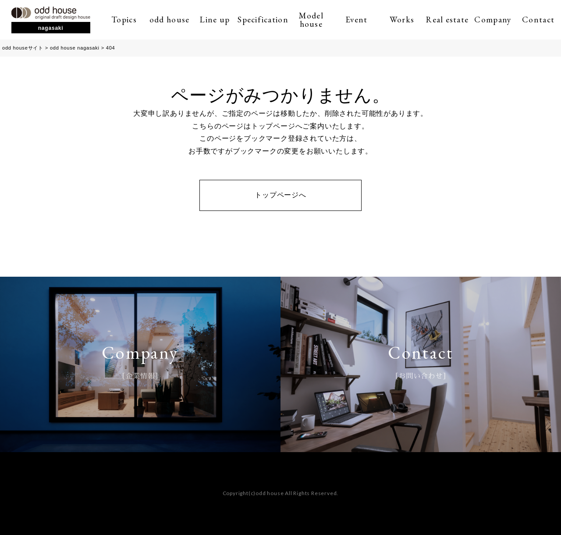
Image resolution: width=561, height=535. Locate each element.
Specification (263, 19)
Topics (124, 19)
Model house (311, 19)
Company (492, 19)
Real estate (447, 19)
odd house (169, 19)
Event (356, 19)
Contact (538, 19)
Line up (215, 19)
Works (402, 19)
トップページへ (280, 195)
